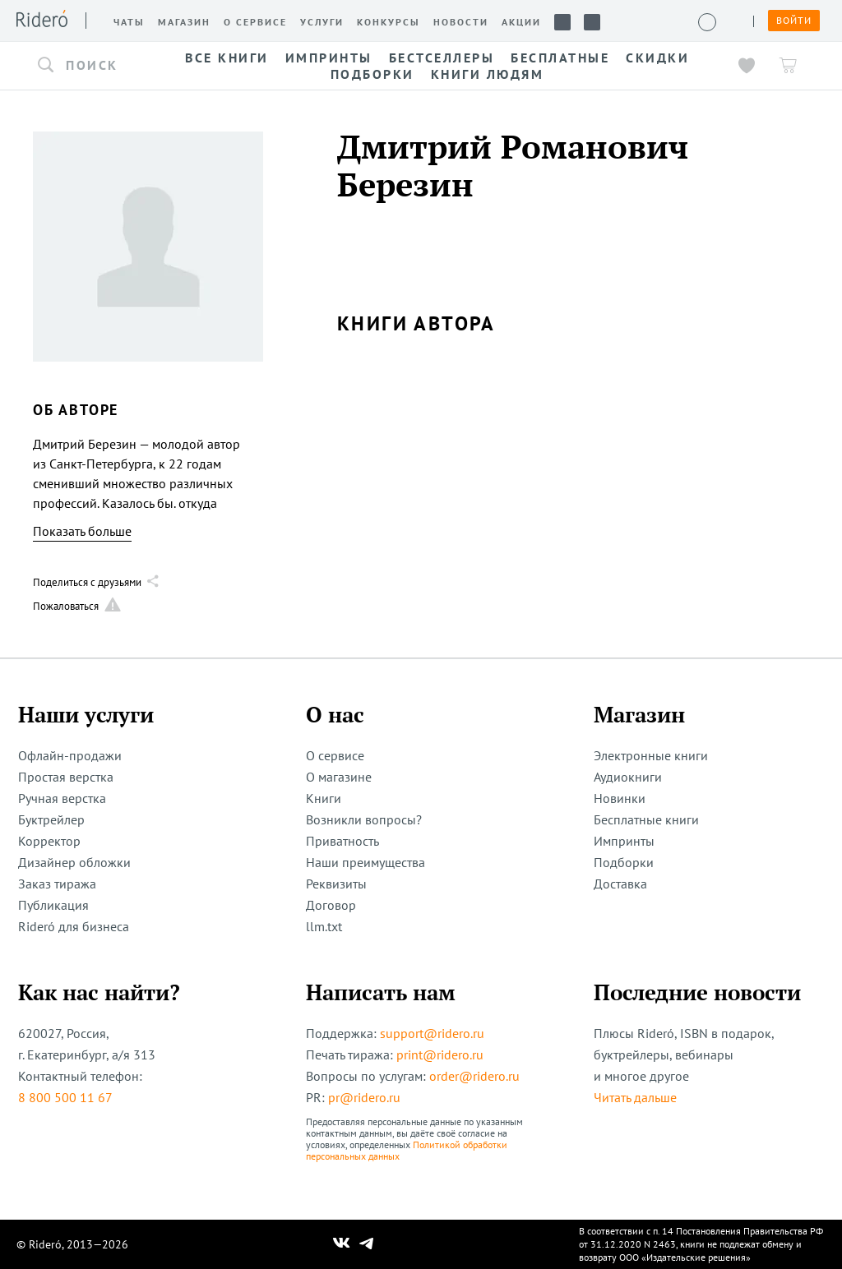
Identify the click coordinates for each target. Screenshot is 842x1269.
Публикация (53, 905)
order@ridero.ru (474, 1076)
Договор (331, 905)
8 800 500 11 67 (65, 1097)
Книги (323, 798)
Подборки (624, 862)
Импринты (624, 841)
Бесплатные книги (646, 819)
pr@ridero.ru (364, 1097)
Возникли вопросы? (364, 819)
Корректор (49, 841)
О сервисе (335, 755)
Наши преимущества (365, 862)
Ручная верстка (62, 798)
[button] (90, 65)
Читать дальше (635, 1097)
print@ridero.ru (439, 1054)
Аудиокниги (628, 776)
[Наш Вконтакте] (341, 1244)
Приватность (342, 841)
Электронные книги (651, 755)
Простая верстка (65, 776)
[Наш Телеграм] (367, 1244)
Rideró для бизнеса (73, 926)
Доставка (620, 883)
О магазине (339, 776)
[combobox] (90, 65)
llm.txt (324, 926)
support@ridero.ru (432, 1033)
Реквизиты (336, 883)
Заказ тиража (57, 883)
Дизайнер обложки (74, 862)
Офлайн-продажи (70, 755)
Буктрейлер (51, 819)
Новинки (619, 798)
